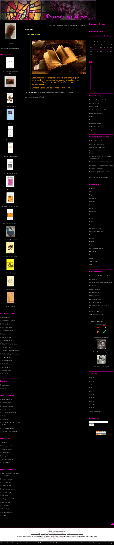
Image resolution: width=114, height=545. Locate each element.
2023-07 (91, 401)
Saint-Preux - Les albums (101, 366)
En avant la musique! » (77, 25)
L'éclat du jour (93, 225)
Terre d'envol (10, 140)
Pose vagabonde (7, 360)
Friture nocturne (94, 120)
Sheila (4, 515)
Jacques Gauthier (7, 406)
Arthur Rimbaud (7, 399)
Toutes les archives (95, 411)
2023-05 (91, 408)
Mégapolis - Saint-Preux (9, 499)
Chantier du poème (101, 141)
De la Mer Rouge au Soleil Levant (99, 100)
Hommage (92, 211)
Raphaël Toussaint (7, 364)
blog (95, 536)
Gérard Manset (6, 485)
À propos (10, 43)
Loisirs (91, 221)
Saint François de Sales (96, 314)
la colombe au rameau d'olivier (98, 110)
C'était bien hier (94, 126)
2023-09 (91, 394)
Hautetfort (62, 531)
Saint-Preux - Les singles (101, 352)
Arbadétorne (6, 317)
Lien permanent (59, 92)
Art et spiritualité (7, 446)
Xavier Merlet (6, 367)
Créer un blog (53, 531)
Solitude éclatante (10, 273)
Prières (91, 245)
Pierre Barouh (6, 357)
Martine (91, 165)
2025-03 (91, 381)
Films (91, 208)
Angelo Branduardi (7, 479)
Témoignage (93, 261)
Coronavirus (100, 144)
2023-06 (91, 404)
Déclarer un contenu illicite (25, 536)
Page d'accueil (64, 25)
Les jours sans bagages (10, 156)
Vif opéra (10, 190)
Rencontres (92, 251)
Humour (91, 215)
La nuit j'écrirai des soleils (104, 161)
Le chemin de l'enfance (10, 239)
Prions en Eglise (94, 311)
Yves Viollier (5, 374)
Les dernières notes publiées (57, 534)
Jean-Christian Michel (8, 489)
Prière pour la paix (95, 123)
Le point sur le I (94, 106)
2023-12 (91, 384)
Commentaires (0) (70, 92)
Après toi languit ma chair (10, 206)
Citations (92, 201)
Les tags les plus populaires (75, 534)
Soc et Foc (5, 388)
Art (90, 191)
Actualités (92, 188)
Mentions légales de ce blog (42, 536)
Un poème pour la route (9, 431)
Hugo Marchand (7, 449)
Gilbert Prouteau (7, 340)
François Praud (6, 334)
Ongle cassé (93, 130)
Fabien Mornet (6, 324)
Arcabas (4, 442)
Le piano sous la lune (96, 113)
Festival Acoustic (7, 327)
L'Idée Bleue (6, 385)
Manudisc (5, 495)
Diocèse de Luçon (95, 286)
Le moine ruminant (95, 299)
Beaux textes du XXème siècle (98, 276)
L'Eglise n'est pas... (95, 295)
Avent (91, 116)
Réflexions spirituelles (96, 248)
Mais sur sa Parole (95, 302)
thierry (91, 144)
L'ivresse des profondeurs (10, 256)
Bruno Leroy (93, 279)
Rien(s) (10, 123)
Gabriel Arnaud (6, 337)
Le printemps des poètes (9, 412)
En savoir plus (97, 543)
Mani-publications (7, 456)
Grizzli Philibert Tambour (9, 344)
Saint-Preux (5, 505)
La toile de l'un (6, 409)
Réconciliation (10, 306)
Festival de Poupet (7, 330)
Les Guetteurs (6, 492)
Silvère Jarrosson (7, 459)
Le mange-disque (10, 106)
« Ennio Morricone (53, 25)
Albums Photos (96, 322)
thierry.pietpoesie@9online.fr (10, 48)
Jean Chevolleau (7, 347)
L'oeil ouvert (5, 452)
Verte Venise (10, 90)
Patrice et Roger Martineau (10, 354)
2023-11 (91, 388)
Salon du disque (7, 509)
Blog (90, 195)
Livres (91, 218)
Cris (90, 205)
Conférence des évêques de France (100, 282)
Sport (91, 258)
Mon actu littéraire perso (96, 231)
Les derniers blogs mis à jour (39, 534)
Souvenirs (92, 255)
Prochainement (94, 103)
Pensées (92, 238)
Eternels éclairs (6, 402)
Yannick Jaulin (6, 370)
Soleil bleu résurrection (10, 173)
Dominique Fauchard (8, 320)
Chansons (92, 198)
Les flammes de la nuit (10, 223)
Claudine (92, 147)
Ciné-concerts (6, 482)
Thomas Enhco (6, 462)
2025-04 (91, 378)
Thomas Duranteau (8, 428)
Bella (90, 141)
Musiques (92, 235)
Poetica (4, 416)
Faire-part (100, 168)
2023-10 (91, 391)
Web (90, 265)
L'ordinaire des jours (95, 228)
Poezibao (5, 419)
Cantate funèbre (10, 289)
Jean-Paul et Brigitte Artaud (10, 350)
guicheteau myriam (95, 156)
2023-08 (91, 398)
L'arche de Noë (94, 292)
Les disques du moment (101, 337)
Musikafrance (6, 502)
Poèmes (91, 241)
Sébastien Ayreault (8, 512)
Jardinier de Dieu (94, 289)
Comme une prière (102, 177)
